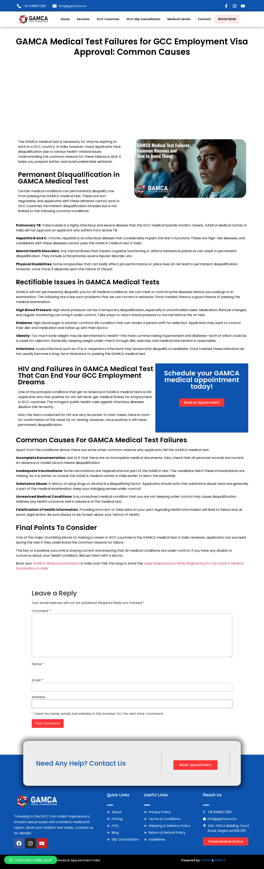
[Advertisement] (132, 98)
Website (38, 697)
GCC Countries (106, 19)
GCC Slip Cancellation (142, 19)
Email (37, 680)
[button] (30, 860)
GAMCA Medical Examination (56, 563)
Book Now (227, 19)
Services (81, 19)
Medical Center (177, 19)
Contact (202, 19)
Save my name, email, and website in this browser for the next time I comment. (99, 713)
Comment (41, 611)
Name (38, 664)
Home (63, 19)
